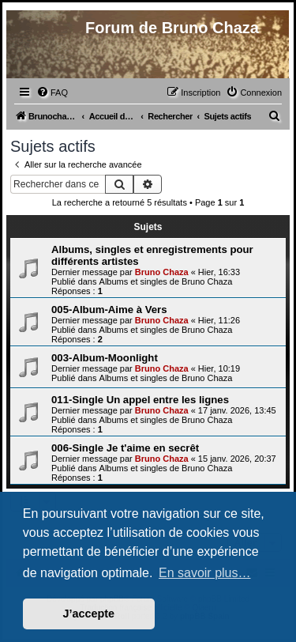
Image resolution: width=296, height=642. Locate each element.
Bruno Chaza (162, 272)
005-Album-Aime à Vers (109, 309)
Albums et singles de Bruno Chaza (166, 281)
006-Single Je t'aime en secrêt (125, 448)
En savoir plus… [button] (205, 573)
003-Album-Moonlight (104, 358)
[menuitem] (52, 92)
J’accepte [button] (89, 613)
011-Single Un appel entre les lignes (140, 400)
